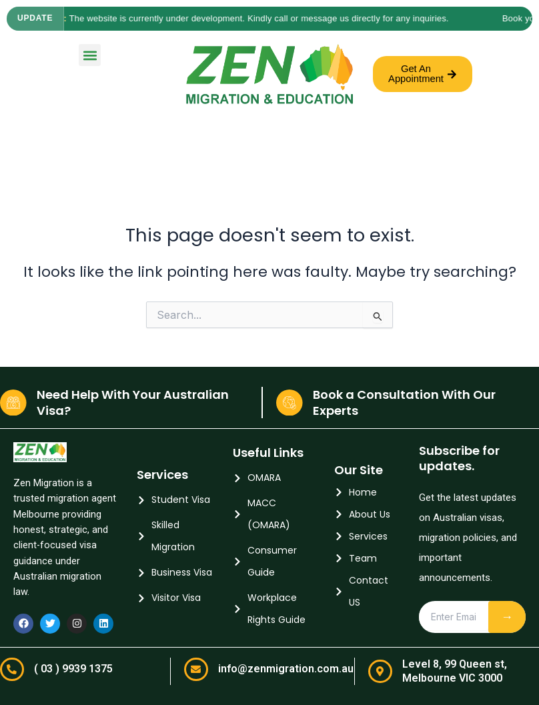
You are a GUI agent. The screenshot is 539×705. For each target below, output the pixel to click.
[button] (90, 55)
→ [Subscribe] (507, 617)
